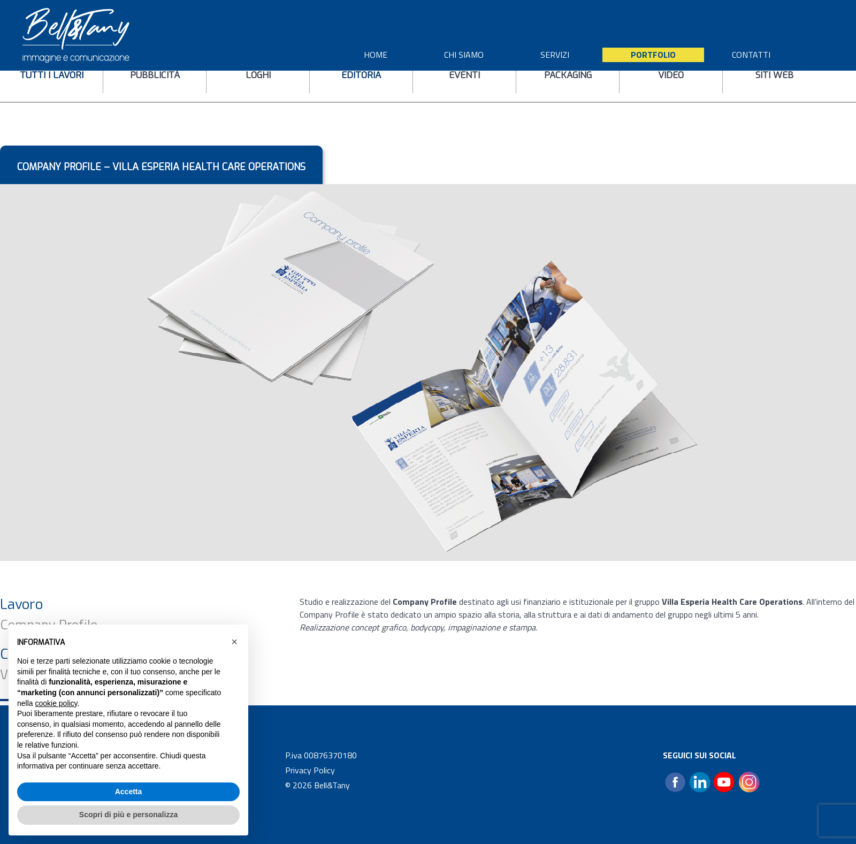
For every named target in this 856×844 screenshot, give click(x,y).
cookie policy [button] (56, 703)
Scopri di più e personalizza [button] (128, 814)
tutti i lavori (51, 75)
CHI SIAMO (464, 54)
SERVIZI (554, 54)
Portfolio (653, 54)
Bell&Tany (332, 785)
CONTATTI (751, 54)
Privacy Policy (310, 770)
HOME (375, 54)
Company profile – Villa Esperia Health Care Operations (161, 167)
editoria (361, 75)
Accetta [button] (128, 791)
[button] (234, 641)
